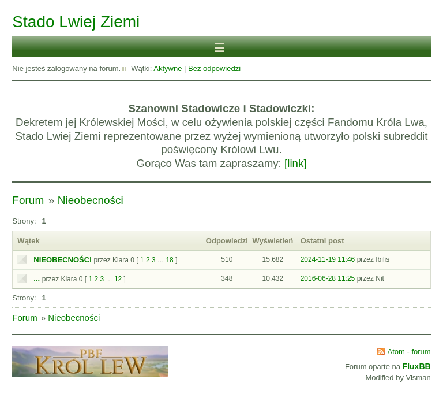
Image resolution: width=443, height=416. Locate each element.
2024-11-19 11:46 (328, 259)
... (36, 278)
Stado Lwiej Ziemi (76, 22)
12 (118, 279)
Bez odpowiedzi (214, 68)
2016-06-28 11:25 (328, 278)
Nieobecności (90, 200)
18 (169, 260)
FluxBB (417, 366)
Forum (28, 200)
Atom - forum (409, 351)
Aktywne (167, 68)
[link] (295, 163)
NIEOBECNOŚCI (62, 259)
